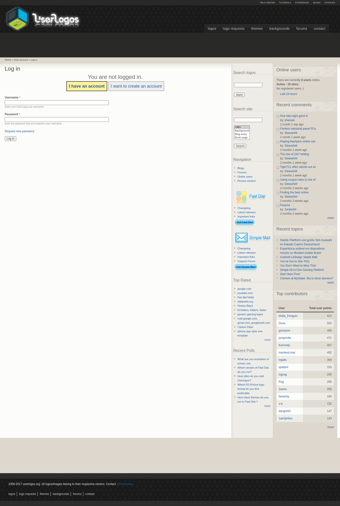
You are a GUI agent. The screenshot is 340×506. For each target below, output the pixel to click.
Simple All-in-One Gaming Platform (302, 270)
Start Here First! (290, 274)
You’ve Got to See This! (295, 261)
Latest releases (247, 212)
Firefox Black (245, 305)
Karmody (284, 345)
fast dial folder (246, 297)
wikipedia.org (245, 301)
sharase (290, 120)
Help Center (267, 2)
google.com (244, 288)
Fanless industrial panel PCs (298, 128)
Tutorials (285, 2)
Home (8, 60)
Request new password (19, 131)
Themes (257, 28)
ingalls (283, 359)
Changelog (244, 208)
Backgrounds (279, 28)
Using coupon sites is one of (297, 179)
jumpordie (285, 338)
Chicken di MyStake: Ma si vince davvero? (306, 278)
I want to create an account (136, 86)
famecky (284, 396)
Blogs (316, 2)
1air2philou (286, 418)
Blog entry (242, 134)
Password (12, 114)
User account (21, 60)
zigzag (283, 374)
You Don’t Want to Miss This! (298, 265)
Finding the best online (294, 192)
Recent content (247, 180)
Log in (34, 60)
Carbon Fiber (245, 327)
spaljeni (283, 367)
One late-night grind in (294, 116)
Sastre (283, 389)
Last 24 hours (288, 94)
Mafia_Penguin (288, 316)
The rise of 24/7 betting (294, 154)
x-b (281, 403)
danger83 (285, 411)
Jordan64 (290, 209)
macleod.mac (287, 352)
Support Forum (246, 261)
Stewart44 (291, 133)
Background (242, 131)
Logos (212, 28)
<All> (242, 127)
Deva (282, 323)
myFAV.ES (330, 2)
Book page (242, 138)
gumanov (284, 330)
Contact (319, 28)
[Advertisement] (170, 44)
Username (12, 97)
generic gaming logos (250, 314)
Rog (281, 381)
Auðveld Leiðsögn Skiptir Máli (298, 257)
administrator (125, 484)
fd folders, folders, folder (252, 310)
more (267, 339)
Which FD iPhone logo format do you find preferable (251, 389)
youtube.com (245, 293)
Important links (246, 216)
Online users (245, 176)
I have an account (87, 86)
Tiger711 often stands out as (298, 167)
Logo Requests (234, 28)
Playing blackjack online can (297, 141)
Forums (301, 28)
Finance (285, 205)
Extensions (302, 2)
